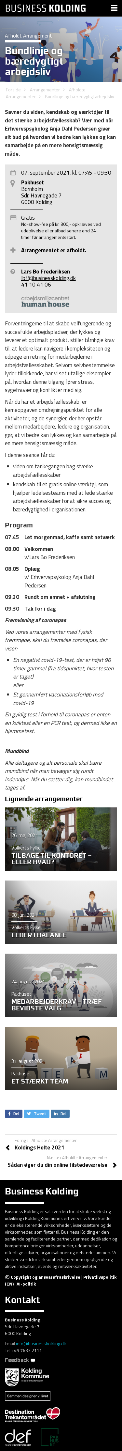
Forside (13, 89)
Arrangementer (45, 89)
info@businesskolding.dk (41, 1343)
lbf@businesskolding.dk (48, 278)
